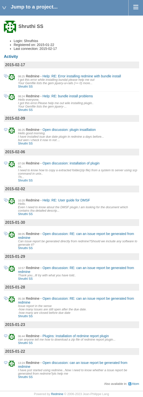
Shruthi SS (25, 86)
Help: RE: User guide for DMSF (66, 200)
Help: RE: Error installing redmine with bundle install (81, 76)
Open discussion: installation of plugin (70, 163)
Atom (135, 384)
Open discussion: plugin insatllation (69, 130)
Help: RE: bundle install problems (67, 96)
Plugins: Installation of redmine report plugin (75, 336)
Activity (11, 56)
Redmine (57, 394)
